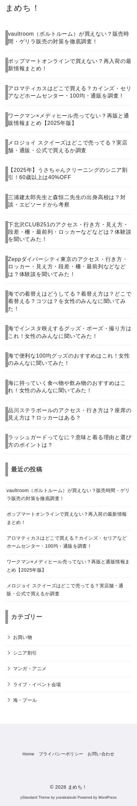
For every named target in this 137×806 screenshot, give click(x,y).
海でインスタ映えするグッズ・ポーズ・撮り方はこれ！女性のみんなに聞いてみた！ (70, 332)
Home (28, 753)
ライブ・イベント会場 (37, 684)
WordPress (107, 797)
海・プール (25, 700)
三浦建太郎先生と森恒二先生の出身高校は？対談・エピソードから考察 (67, 200)
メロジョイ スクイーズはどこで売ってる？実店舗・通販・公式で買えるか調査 (68, 146)
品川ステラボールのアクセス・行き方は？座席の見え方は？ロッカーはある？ (70, 413)
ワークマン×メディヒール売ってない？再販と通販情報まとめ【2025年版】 (68, 119)
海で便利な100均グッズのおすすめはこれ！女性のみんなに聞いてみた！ (69, 359)
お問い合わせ (101, 753)
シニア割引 (25, 653)
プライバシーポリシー (61, 753)
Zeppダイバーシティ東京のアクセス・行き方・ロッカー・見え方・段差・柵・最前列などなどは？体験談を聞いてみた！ (68, 266)
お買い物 (22, 637)
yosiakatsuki (66, 797)
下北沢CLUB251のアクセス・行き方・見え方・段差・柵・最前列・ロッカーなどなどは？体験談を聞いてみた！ (70, 232)
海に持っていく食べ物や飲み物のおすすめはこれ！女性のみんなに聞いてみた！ (67, 386)
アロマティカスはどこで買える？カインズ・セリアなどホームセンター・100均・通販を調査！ (70, 92)
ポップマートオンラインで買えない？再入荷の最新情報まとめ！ (70, 64)
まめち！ (22, 7)
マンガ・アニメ (30, 668)
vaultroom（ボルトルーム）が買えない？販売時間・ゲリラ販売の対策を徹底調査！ (68, 37)
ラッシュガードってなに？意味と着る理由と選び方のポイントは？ (70, 440)
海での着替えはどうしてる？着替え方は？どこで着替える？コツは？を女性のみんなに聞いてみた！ (70, 301)
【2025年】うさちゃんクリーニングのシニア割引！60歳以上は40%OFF (68, 173)
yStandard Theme (35, 797)
